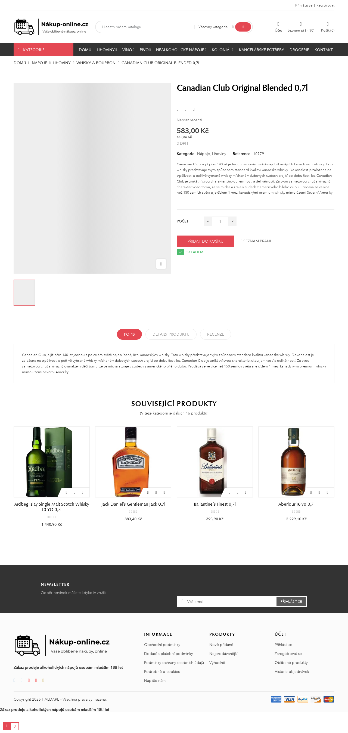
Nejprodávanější (223, 674)
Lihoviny (219, 153)
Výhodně (217, 683)
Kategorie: (186, 153)
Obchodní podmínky (162, 665)
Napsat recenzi (189, 119)
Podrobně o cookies (162, 692)
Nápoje (203, 153)
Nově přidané (221, 665)
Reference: (242, 153)
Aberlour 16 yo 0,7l (296, 504)
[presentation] (242, 603)
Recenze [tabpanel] (215, 334)
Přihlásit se (283, 665)
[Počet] (220, 221)
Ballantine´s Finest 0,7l (215, 504)
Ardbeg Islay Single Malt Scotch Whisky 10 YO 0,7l (51, 507)
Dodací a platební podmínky (168, 674)
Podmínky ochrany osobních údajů (174, 683)
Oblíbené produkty (291, 683)
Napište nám (155, 701)
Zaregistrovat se (288, 674)
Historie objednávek (292, 692)
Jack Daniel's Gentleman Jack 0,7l (133, 504)
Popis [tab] (129, 334)
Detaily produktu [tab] (171, 334)
